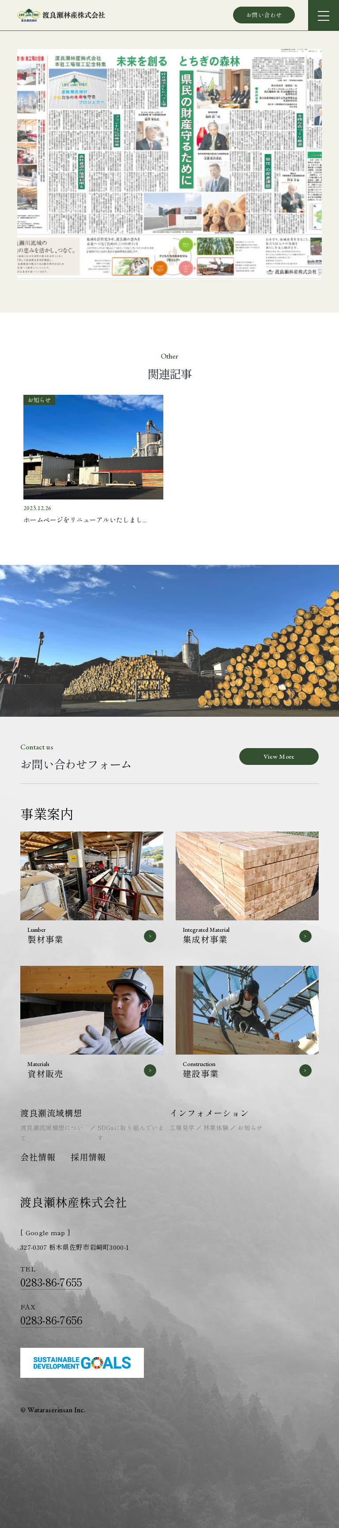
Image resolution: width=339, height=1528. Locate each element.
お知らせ (250, 1127)
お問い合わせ (264, 15)
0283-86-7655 (51, 1282)
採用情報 (88, 1156)
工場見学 (182, 1127)
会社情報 (38, 1156)
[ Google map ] (45, 1232)
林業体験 (216, 1127)
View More (279, 756)
